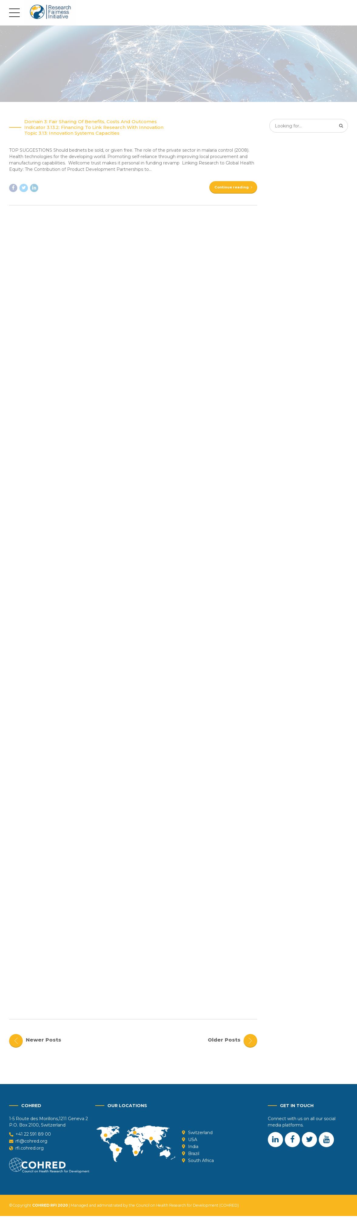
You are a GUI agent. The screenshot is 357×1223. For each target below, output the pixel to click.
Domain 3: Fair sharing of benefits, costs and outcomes (90, 122)
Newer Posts (43, 1046)
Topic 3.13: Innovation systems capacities (72, 133)
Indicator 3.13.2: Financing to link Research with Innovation (93, 127)
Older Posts (224, 1046)
